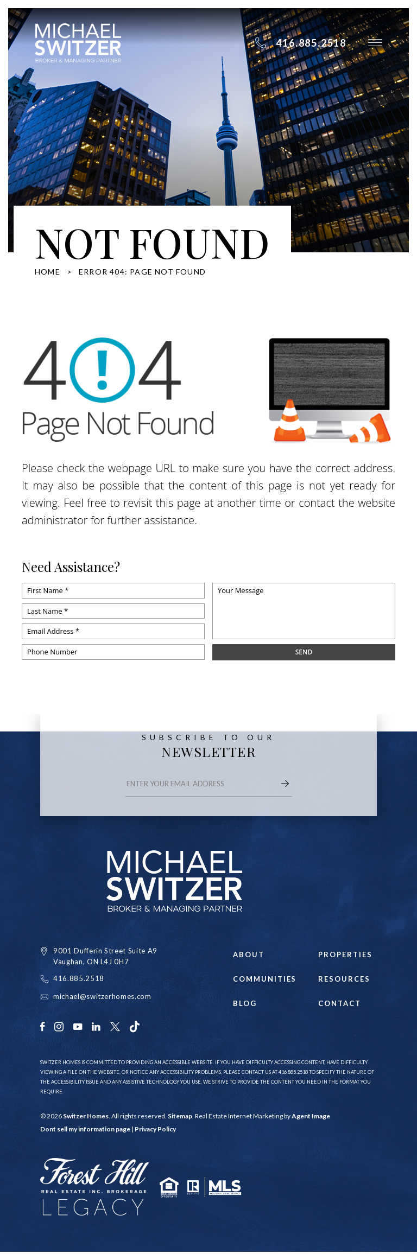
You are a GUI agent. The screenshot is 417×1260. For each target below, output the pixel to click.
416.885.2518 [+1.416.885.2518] (78, 978)
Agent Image (311, 1116)
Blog (245, 1003)
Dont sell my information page (85, 1129)
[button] (375, 42)
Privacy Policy (155, 1129)
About (248, 954)
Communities (262, 979)
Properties (345, 954)
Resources (344, 979)
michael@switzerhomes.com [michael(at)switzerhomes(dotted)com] (102, 996)
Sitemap (180, 1116)
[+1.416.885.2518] (300, 43)
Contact (339, 1003)
